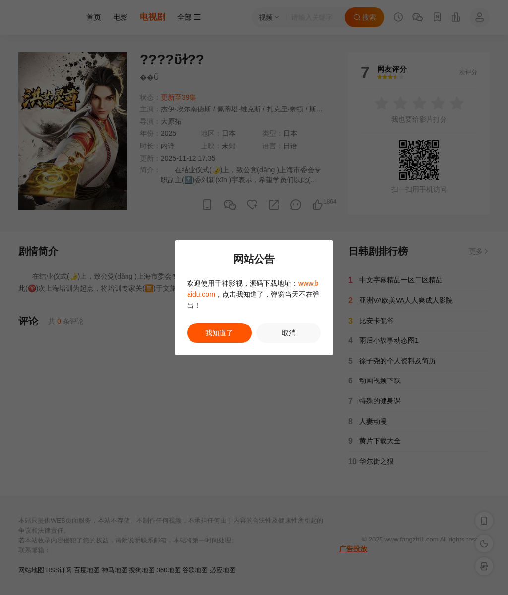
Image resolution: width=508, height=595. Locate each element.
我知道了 (219, 333)
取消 (289, 333)
